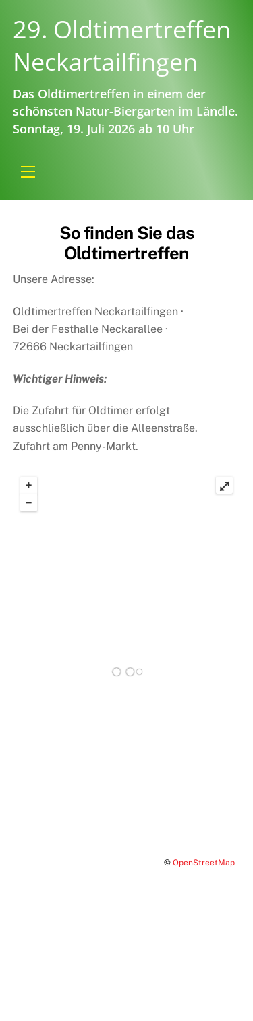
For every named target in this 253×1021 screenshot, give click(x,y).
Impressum (41, 953)
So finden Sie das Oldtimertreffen (126, 243)
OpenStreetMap (204, 862)
